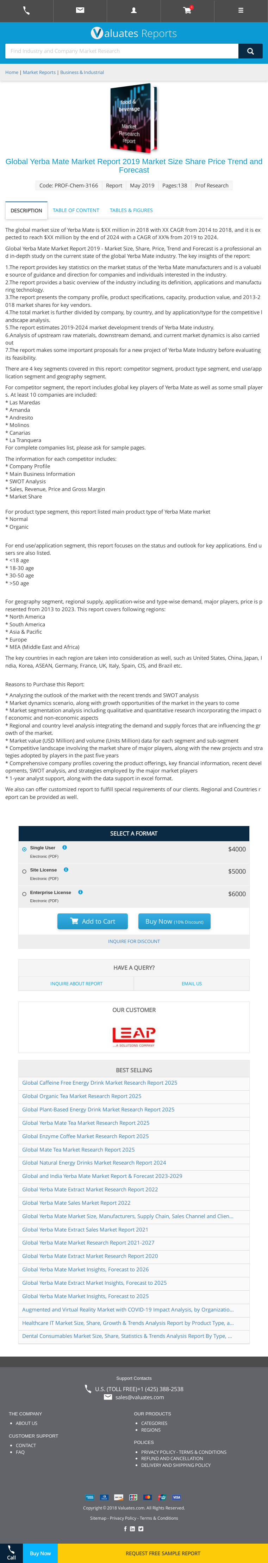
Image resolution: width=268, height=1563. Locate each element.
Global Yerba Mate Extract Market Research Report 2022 (90, 1189)
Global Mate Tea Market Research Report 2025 (78, 1149)
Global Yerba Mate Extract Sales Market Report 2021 (85, 1229)
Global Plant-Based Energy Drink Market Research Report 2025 (98, 1109)
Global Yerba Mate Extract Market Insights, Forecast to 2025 (94, 1282)
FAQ (20, 1452)
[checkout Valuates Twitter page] (141, 1529)
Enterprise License (50, 892)
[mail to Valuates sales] (80, 11)
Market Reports (39, 72)
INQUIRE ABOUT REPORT (76, 983)
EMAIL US (192, 983)
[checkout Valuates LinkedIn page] (134, 1529)
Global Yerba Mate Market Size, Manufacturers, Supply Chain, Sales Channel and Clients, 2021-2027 (128, 1216)
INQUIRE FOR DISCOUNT (134, 941)
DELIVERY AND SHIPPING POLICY (176, 1465)
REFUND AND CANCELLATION (172, 1458)
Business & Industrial (82, 72)
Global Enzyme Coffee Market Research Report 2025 (85, 1136)
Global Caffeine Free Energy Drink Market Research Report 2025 (99, 1082)
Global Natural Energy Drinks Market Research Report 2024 (94, 1162)
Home (11, 72)
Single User (43, 847)
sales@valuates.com (140, 1397)
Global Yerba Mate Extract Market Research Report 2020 (90, 1255)
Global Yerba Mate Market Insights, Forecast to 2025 (85, 1296)
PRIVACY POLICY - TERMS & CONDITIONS (183, 1452)
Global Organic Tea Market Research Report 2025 (82, 1095)
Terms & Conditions (159, 1518)
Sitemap (98, 1518)
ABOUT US (26, 1423)
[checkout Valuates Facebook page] (126, 1529)
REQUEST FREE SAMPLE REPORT (163, 1553)
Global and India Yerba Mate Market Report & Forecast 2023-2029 (102, 1175)
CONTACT (26, 1445)
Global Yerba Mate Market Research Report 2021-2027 (88, 1242)
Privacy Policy (123, 1518)
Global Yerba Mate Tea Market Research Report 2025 (86, 1122)
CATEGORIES (154, 1423)
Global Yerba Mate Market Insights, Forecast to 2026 (85, 1269)
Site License (43, 870)
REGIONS (151, 1430)
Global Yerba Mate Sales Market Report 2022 (76, 1202)
